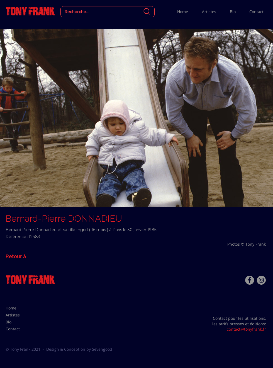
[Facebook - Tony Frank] (249, 280)
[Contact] (19, 329)
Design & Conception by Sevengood (79, 349)
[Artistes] (19, 315)
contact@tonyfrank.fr (246, 329)
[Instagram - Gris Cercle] (261, 280)
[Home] (19, 308)
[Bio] (19, 322)
